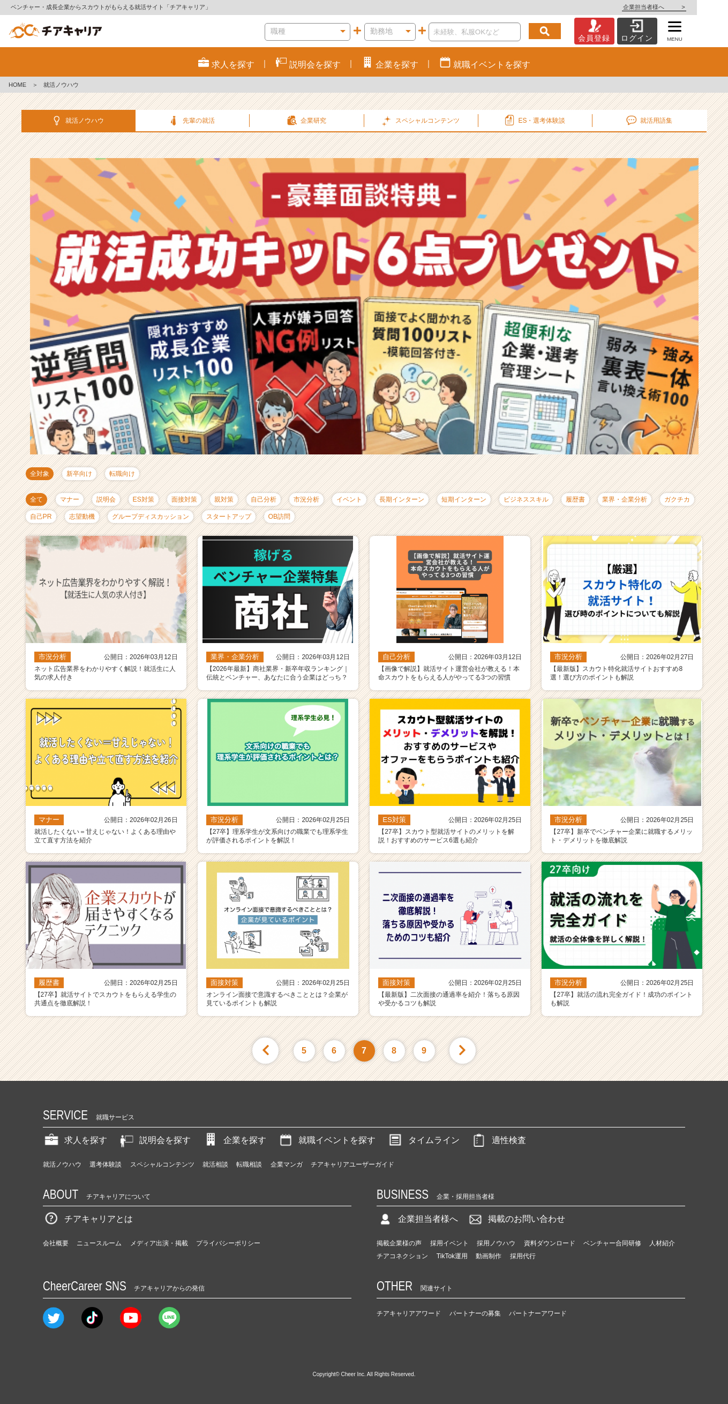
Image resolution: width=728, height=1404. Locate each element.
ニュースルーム (99, 1243)
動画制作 (488, 1256)
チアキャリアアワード (409, 1313)
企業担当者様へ (685, 7)
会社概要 (56, 1243)
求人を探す (75, 1140)
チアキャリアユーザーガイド (352, 1164)
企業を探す (234, 1140)
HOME (17, 84)
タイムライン (423, 1140)
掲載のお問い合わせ (516, 1219)
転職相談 (249, 1164)
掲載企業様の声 (399, 1243)
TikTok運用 (452, 1256)
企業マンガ (287, 1164)
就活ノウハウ (77, 121)
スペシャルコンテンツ (162, 1164)
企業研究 (305, 121)
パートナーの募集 (475, 1313)
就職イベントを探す (326, 1140)
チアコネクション (402, 1256)
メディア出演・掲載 (159, 1243)
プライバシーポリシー (228, 1243)
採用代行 (523, 1256)
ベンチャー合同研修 (612, 1243)
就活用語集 (648, 121)
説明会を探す (154, 1140)
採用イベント (449, 1243)
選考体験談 (105, 1164)
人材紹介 (662, 1243)
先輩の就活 (191, 121)
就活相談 (215, 1164)
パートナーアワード (538, 1313)
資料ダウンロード (549, 1243)
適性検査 (498, 1140)
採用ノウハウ (496, 1243)
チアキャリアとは (88, 1219)
